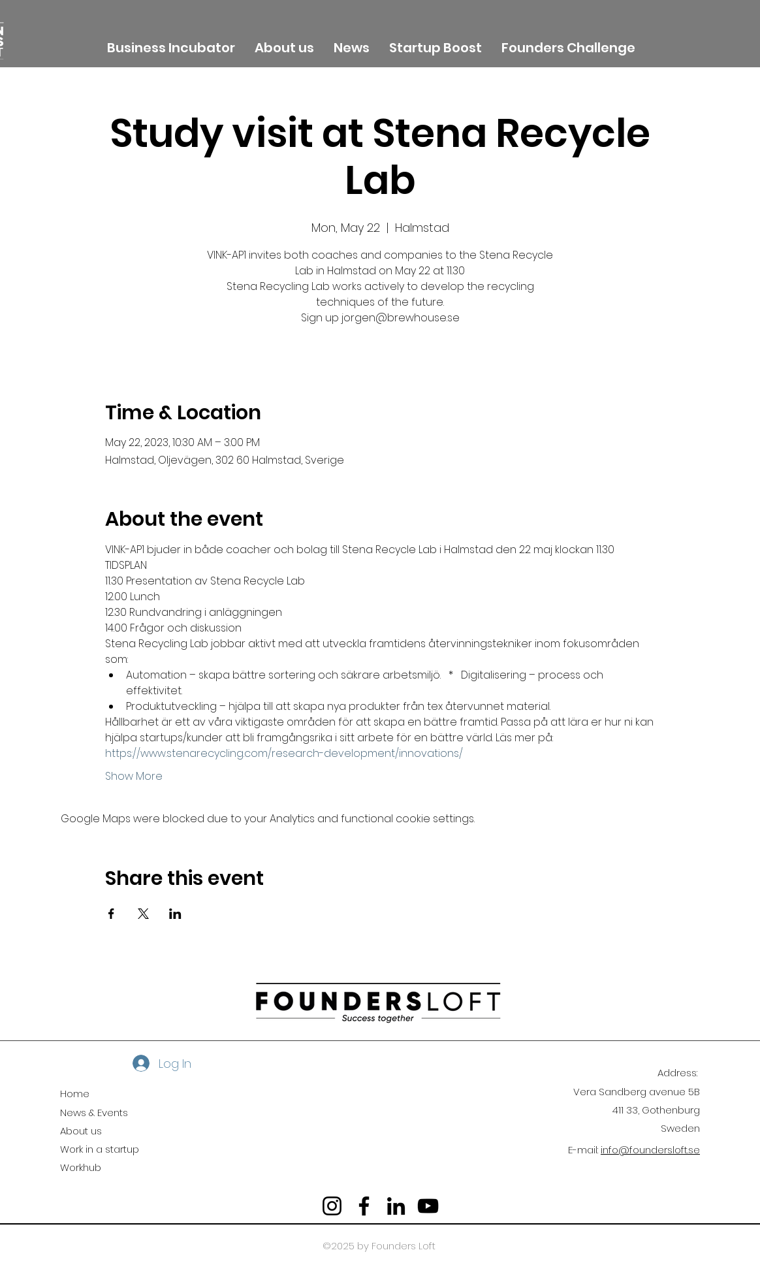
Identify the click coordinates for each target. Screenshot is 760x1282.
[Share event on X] (143, 913)
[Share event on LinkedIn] (175, 913)
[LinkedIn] (396, 1206)
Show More (134, 776)
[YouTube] (428, 1206)
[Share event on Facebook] (111, 913)
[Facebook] (364, 1206)
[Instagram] (332, 1206)
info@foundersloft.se (650, 1150)
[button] (284, 46)
